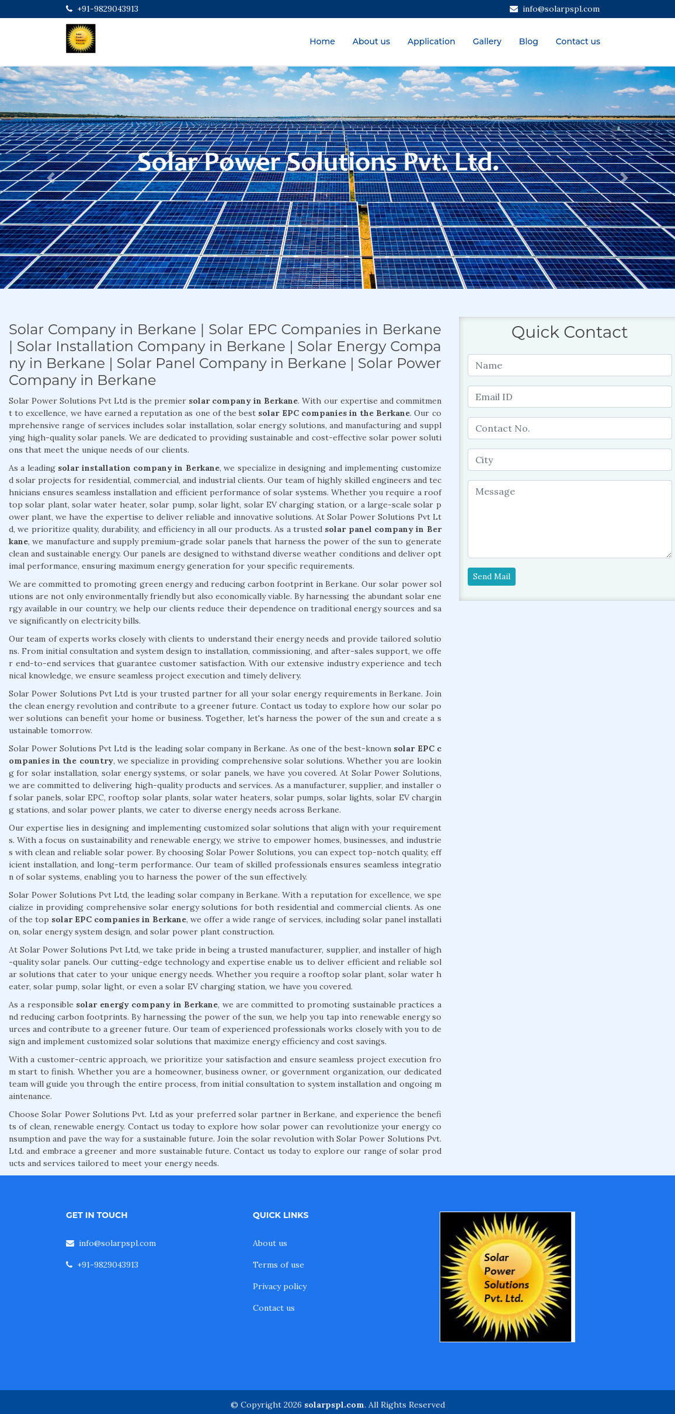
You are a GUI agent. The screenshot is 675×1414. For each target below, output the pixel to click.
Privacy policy (280, 1286)
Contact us (578, 41)
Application (431, 41)
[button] (50, 177)
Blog (528, 41)
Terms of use (278, 1264)
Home (322, 41)
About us (371, 41)
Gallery (487, 41)
